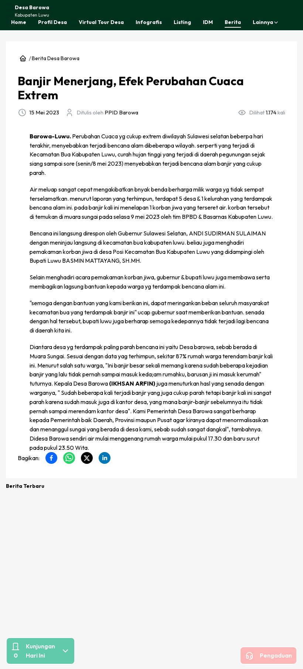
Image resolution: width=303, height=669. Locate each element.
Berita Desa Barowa (55, 58)
